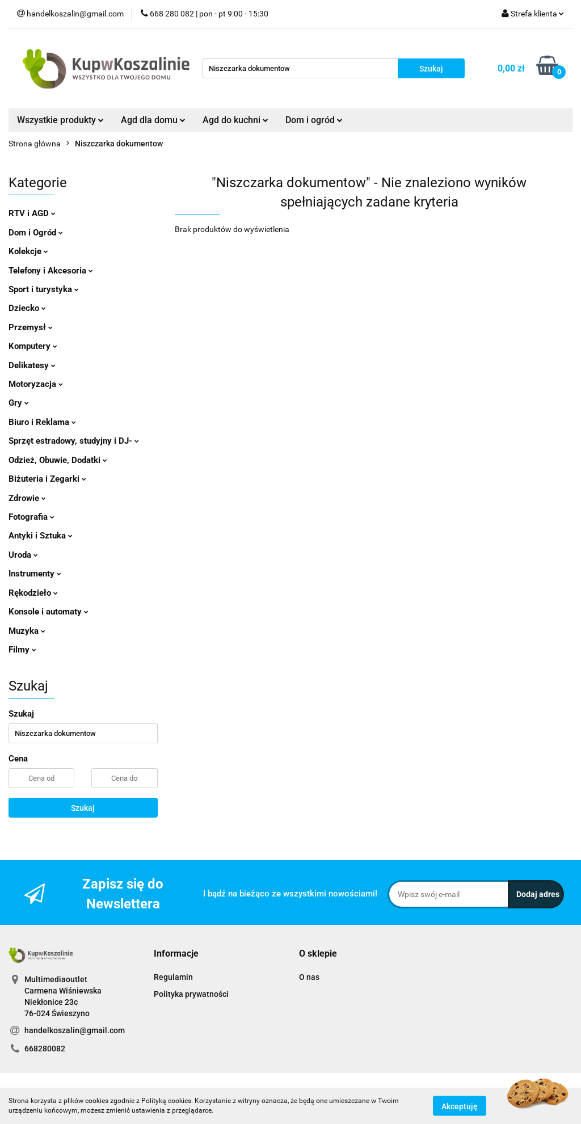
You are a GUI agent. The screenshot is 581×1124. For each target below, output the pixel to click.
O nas (309, 977)
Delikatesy (32, 365)
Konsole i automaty (49, 612)
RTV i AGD (32, 213)
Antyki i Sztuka (41, 536)
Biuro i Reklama (42, 422)
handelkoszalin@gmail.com (74, 1030)
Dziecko (27, 308)
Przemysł (31, 327)
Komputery (33, 346)
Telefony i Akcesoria (51, 271)
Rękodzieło (33, 593)
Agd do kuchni (235, 120)
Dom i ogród (314, 120)
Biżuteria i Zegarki (47, 479)
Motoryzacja (36, 384)
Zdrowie (27, 498)
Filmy (22, 650)
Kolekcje (28, 251)
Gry (19, 403)
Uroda (23, 555)
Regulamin (173, 977)
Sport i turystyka (44, 289)
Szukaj (83, 808)
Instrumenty (35, 574)
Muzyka (27, 631)
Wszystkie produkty (60, 120)
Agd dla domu (153, 120)
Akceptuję (459, 1105)
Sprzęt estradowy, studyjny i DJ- (74, 441)
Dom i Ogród (36, 233)
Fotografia (31, 517)
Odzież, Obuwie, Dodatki (58, 460)
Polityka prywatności (191, 994)
